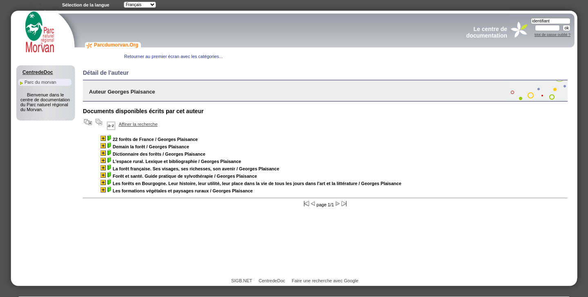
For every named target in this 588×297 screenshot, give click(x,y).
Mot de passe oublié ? (552, 35)
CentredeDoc (271, 280)
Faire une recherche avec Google (325, 280)
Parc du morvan (40, 82)
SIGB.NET (241, 280)
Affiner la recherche (138, 124)
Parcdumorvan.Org (116, 45)
